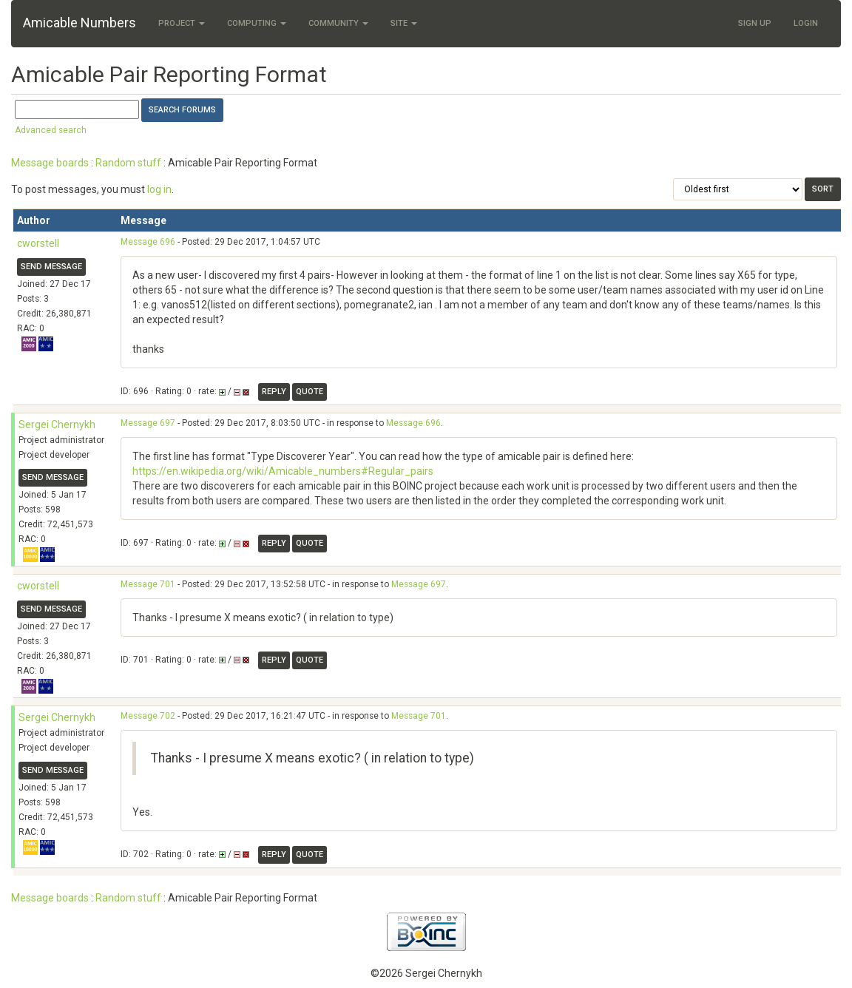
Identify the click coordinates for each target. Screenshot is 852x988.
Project (181, 23)
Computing (256, 23)
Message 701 (148, 584)
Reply (274, 391)
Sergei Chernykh (56, 424)
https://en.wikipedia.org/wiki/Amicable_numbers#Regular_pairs (282, 471)
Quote (309, 391)
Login (806, 23)
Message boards (50, 163)
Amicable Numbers (79, 22)
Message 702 (148, 716)
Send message (51, 266)
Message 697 (148, 423)
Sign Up (754, 23)
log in (159, 189)
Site (403, 23)
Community (338, 23)
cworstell (38, 243)
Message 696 (148, 242)
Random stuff (128, 163)
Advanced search (51, 130)
